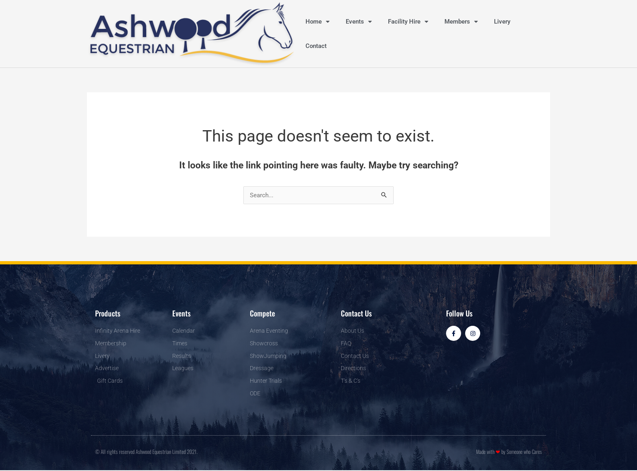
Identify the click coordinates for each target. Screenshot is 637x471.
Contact (316, 46)
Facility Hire (408, 22)
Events (359, 22)
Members (461, 22)
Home (317, 22)
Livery (502, 21)
